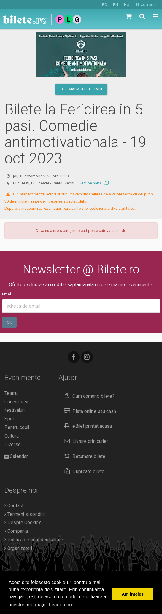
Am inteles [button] (133, 594)
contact (146, 4)
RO (104, 4)
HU (126, 4)
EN (115, 4)
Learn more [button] (61, 604)
